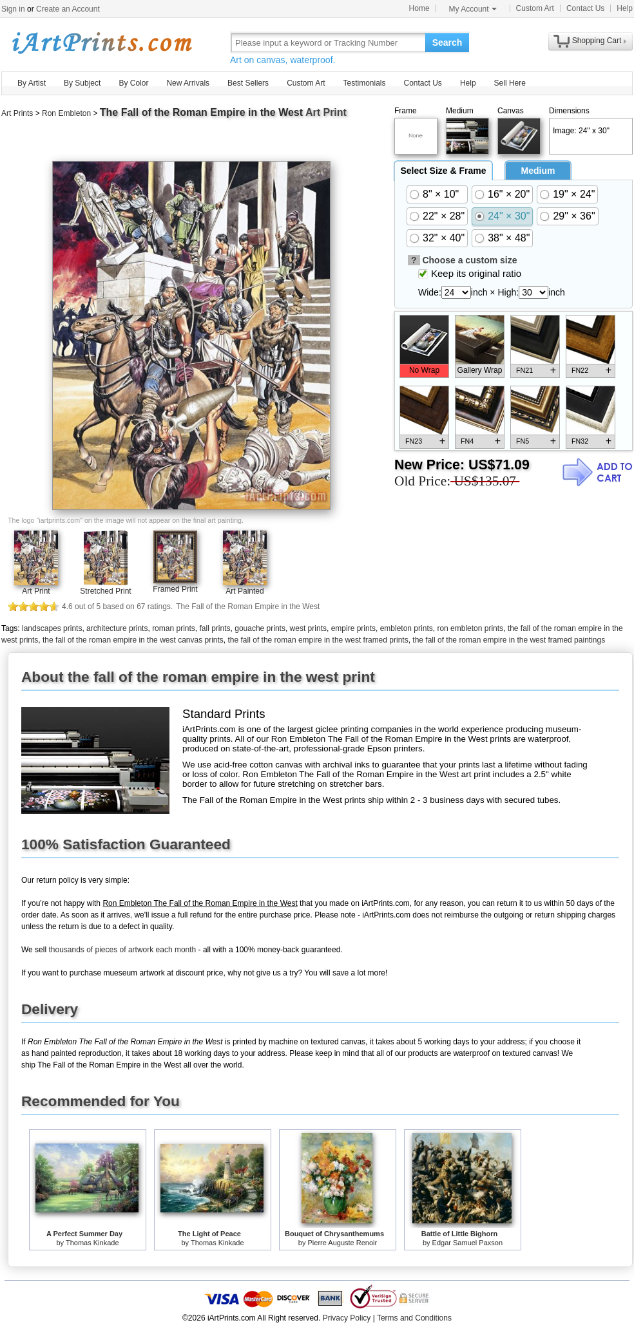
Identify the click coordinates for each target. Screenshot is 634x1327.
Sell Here (510, 83)
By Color (133, 83)
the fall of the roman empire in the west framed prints (318, 640)
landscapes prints (52, 628)
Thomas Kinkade (92, 1243)
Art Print (36, 591)
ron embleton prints (470, 628)
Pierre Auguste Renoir (343, 1243)
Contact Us (585, 8)
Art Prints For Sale (101, 42)
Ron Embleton (66, 113)
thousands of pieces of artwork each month (122, 949)
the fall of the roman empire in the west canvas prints (133, 640)
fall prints (215, 628)
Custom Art (535, 8)
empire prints (353, 628)
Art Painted (245, 591)
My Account (473, 9)
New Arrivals (187, 83)
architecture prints (117, 628)
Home (419, 8)
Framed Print (175, 589)
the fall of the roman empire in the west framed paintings (508, 640)
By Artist (31, 83)
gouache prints (260, 628)
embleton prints (406, 628)
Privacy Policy (347, 1317)
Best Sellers (248, 83)
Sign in (13, 9)
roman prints (173, 628)
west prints (308, 628)
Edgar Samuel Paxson (467, 1243)
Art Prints (17, 113)
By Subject (82, 83)
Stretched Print (105, 591)
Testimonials (364, 83)
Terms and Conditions (414, 1317)
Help (625, 8)
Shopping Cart (597, 40)
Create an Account (68, 9)
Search (447, 42)
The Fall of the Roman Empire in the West (201, 112)
